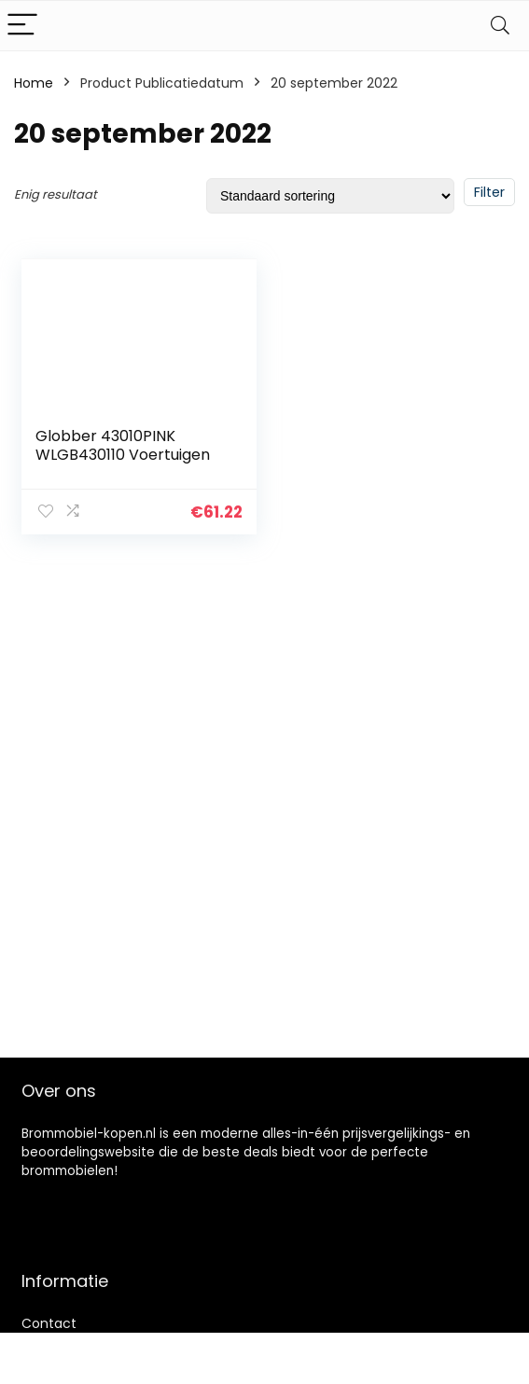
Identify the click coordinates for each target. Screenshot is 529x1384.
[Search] (500, 25)
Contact (49, 1323)
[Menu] (22, 25)
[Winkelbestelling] (330, 196)
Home (33, 83)
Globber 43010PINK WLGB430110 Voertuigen (122, 445)
